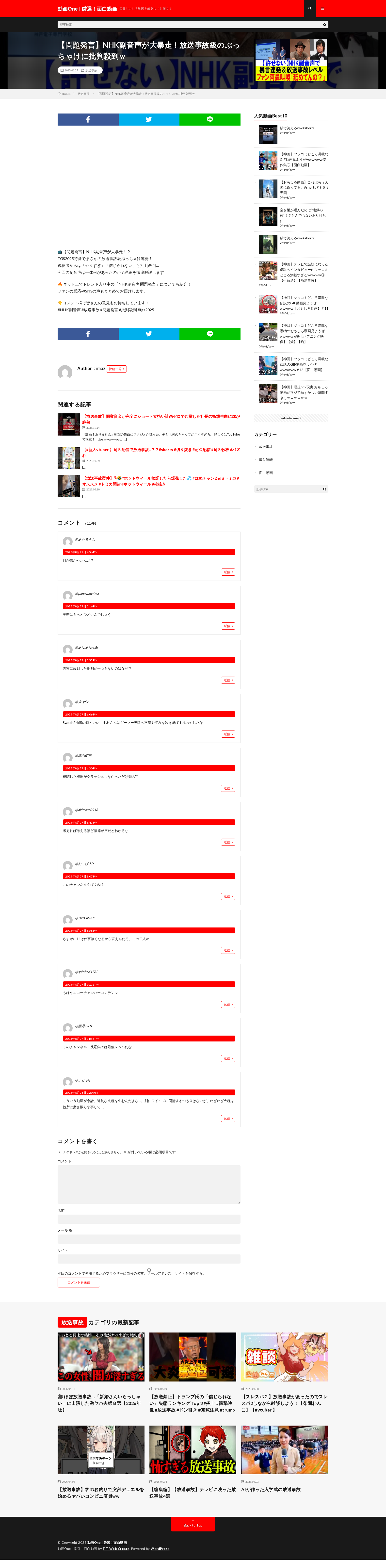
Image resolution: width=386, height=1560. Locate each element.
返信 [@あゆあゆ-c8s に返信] (227, 680)
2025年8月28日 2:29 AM (81, 1093)
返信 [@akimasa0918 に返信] (227, 842)
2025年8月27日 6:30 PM (81, 768)
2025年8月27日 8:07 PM (81, 876)
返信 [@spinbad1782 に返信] (227, 1004)
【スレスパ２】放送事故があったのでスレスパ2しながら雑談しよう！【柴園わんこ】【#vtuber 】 (284, 1403)
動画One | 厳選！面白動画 (107, 1543)
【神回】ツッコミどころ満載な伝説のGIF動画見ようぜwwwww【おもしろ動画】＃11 (304, 299)
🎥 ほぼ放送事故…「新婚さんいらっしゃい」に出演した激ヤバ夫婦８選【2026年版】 (99, 1403)
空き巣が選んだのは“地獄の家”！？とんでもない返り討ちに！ (303, 214)
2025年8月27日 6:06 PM (81, 714)
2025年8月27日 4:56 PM (81, 552)
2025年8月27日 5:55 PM (81, 660)
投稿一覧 (115, 369)
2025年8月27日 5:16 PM (81, 606)
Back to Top (193, 1525)
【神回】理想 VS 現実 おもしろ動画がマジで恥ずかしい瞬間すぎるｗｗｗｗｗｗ (304, 386)
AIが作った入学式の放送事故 (271, 1489)
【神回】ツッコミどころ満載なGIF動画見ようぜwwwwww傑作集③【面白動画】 (304, 159)
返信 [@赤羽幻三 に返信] (227, 788)
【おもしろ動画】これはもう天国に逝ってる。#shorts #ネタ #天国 (304, 186)
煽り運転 (266, 453)
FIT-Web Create (116, 1549)
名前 (63, 1210)
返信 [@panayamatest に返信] (227, 626)
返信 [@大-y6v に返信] (227, 734)
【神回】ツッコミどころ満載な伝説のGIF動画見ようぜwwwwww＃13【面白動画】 (304, 359)
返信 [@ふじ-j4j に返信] (227, 1119)
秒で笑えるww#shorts (297, 128)
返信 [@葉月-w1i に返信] (227, 1058)
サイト (63, 1250)
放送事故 (91, 70)
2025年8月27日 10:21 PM (82, 985)
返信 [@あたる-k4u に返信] (227, 572)
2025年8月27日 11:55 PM (82, 1038)
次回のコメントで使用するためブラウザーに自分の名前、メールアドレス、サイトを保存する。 (132, 1273)
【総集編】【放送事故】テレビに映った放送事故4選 (192, 1493)
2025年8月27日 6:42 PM (81, 822)
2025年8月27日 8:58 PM (81, 930)
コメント (64, 1161)
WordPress (160, 1549)
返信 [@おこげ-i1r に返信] (227, 896)
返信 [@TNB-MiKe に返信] (227, 950)
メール (65, 1230)
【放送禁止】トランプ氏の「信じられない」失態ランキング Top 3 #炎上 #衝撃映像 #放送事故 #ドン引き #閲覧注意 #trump (192, 1403)
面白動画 (266, 466)
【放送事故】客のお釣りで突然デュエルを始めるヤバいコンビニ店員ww (101, 1493)
